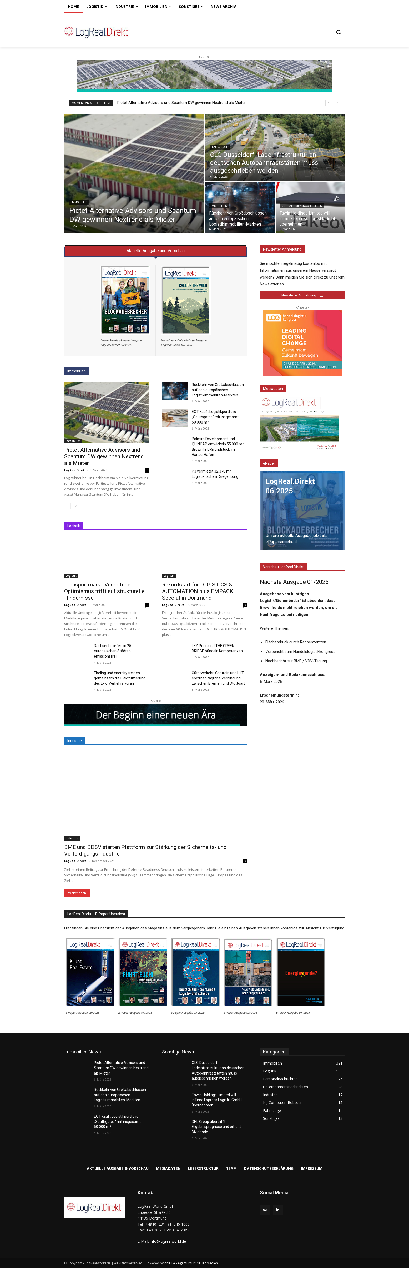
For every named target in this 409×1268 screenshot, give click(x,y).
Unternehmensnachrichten (301, 206)
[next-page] (76, 506)
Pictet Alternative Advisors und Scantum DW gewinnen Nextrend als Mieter (181, 102)
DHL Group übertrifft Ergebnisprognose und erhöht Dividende (216, 1127)
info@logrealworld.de (168, 1241)
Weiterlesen (77, 893)
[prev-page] (67, 506)
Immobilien (79, 202)
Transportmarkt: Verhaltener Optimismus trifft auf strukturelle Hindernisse (104, 591)
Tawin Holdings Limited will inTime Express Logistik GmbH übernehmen (217, 1100)
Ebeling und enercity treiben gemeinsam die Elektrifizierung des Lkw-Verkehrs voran (119, 678)
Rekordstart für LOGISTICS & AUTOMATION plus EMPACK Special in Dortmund (197, 591)
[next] (337, 103)
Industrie (72, 838)
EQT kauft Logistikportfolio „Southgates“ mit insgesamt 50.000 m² (215, 417)
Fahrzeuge (220, 147)
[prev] (328, 103)
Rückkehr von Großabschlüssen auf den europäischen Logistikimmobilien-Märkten (218, 389)
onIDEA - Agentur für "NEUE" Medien (191, 1263)
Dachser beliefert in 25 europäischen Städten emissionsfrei (112, 651)
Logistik (71, 576)
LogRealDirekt (75, 470)
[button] (338, 32)
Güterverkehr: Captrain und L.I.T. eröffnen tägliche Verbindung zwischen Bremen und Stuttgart (218, 678)
